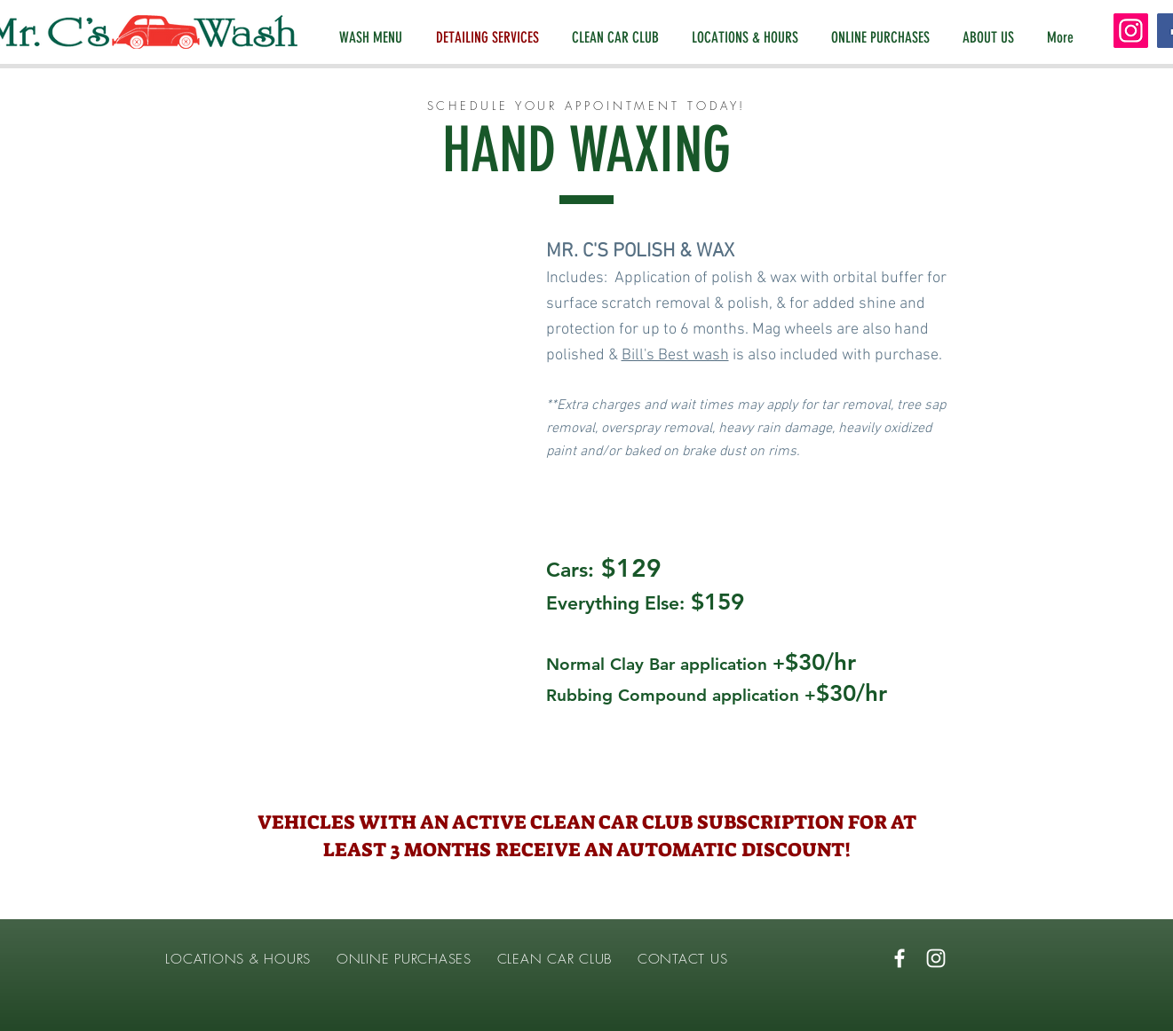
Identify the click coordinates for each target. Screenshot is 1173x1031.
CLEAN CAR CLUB (555, 959)
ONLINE (365, 959)
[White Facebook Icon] (899, 958)
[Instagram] (1131, 30)
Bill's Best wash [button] (675, 355)
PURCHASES (435, 959)
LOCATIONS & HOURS (236, 959)
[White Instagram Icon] (935, 958)
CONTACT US (683, 959)
